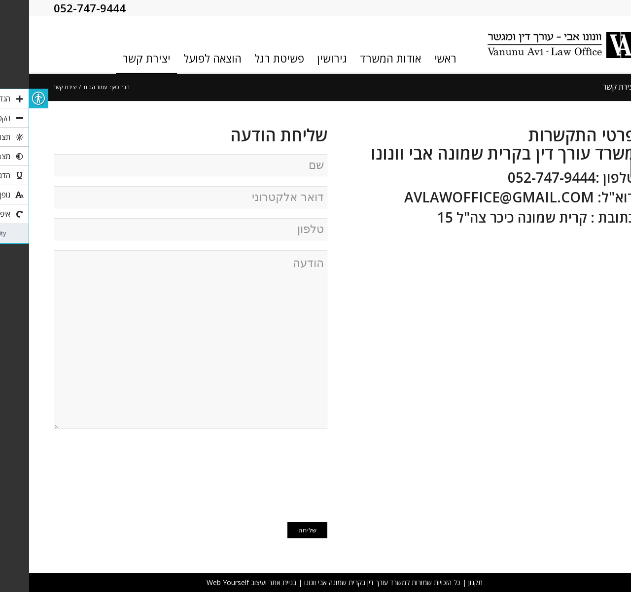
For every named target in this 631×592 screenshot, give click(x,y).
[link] (532, 44)
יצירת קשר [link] (589, 86)
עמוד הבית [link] (66, 87)
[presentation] (257, 474)
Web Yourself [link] (198, 582)
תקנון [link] (446, 582)
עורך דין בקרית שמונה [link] (329, 582)
